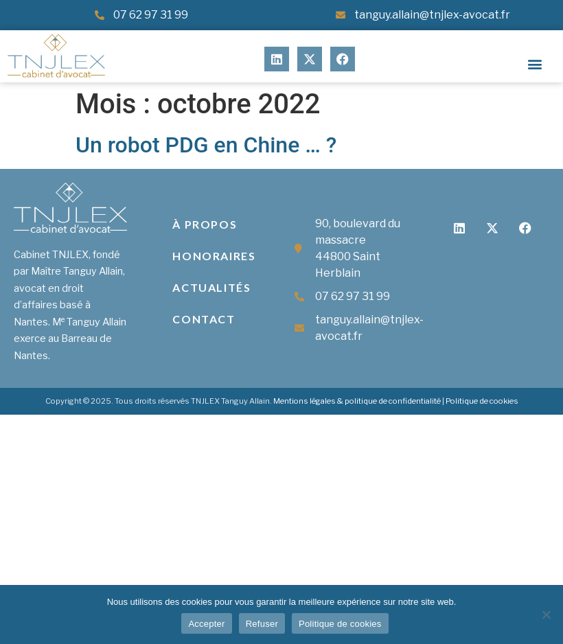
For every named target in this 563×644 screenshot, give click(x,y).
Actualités (211, 287)
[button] (535, 64)
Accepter (206, 624)
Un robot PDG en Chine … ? (206, 145)
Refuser (262, 624)
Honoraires (213, 255)
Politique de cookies (482, 401)
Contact (203, 318)
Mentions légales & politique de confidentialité (357, 401)
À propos (204, 224)
